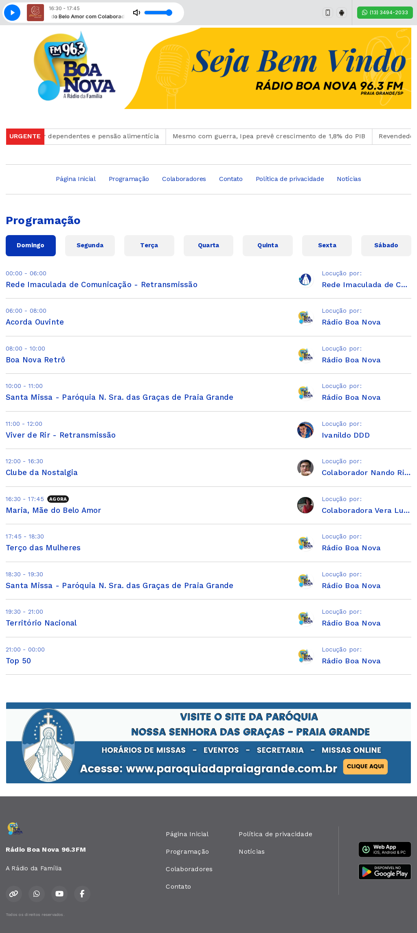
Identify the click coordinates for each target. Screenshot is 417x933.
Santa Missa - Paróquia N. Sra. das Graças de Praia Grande (120, 397)
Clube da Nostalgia (42, 472)
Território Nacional (41, 623)
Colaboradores (184, 179)
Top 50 (18, 660)
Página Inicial (76, 179)
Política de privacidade (290, 179)
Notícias (349, 179)
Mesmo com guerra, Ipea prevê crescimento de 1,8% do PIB (277, 136)
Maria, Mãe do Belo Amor (53, 510)
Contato (231, 179)
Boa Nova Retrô (35, 359)
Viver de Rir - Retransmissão (61, 435)
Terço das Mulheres (43, 547)
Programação (129, 179)
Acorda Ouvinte (35, 322)
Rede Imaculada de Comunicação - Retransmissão (102, 284)
